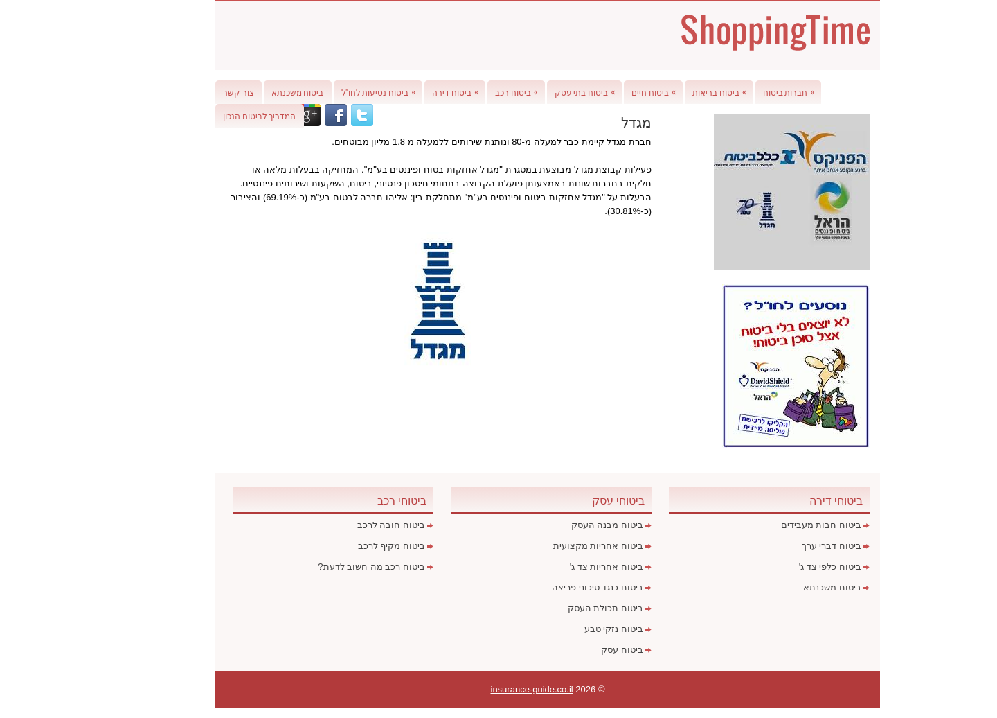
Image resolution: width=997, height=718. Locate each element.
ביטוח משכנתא (248, 92)
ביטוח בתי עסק (539, 89)
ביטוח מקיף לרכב (342, 546)
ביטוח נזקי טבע (564, 629)
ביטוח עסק (573, 650)
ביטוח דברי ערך (782, 546)
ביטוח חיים (608, 89)
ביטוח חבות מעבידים (772, 525)
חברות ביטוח (743, 89)
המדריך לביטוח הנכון (210, 115)
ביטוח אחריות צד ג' (557, 566)
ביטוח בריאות (673, 89)
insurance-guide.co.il (483, 689)
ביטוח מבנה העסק (558, 525)
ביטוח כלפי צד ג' (781, 566)
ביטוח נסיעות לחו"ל (333, 89)
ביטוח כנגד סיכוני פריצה (548, 587)
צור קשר (189, 92)
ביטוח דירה (409, 89)
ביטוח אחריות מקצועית (549, 546)
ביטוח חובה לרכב (342, 525)
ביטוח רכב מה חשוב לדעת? (322, 566)
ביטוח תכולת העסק (556, 608)
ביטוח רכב (471, 89)
